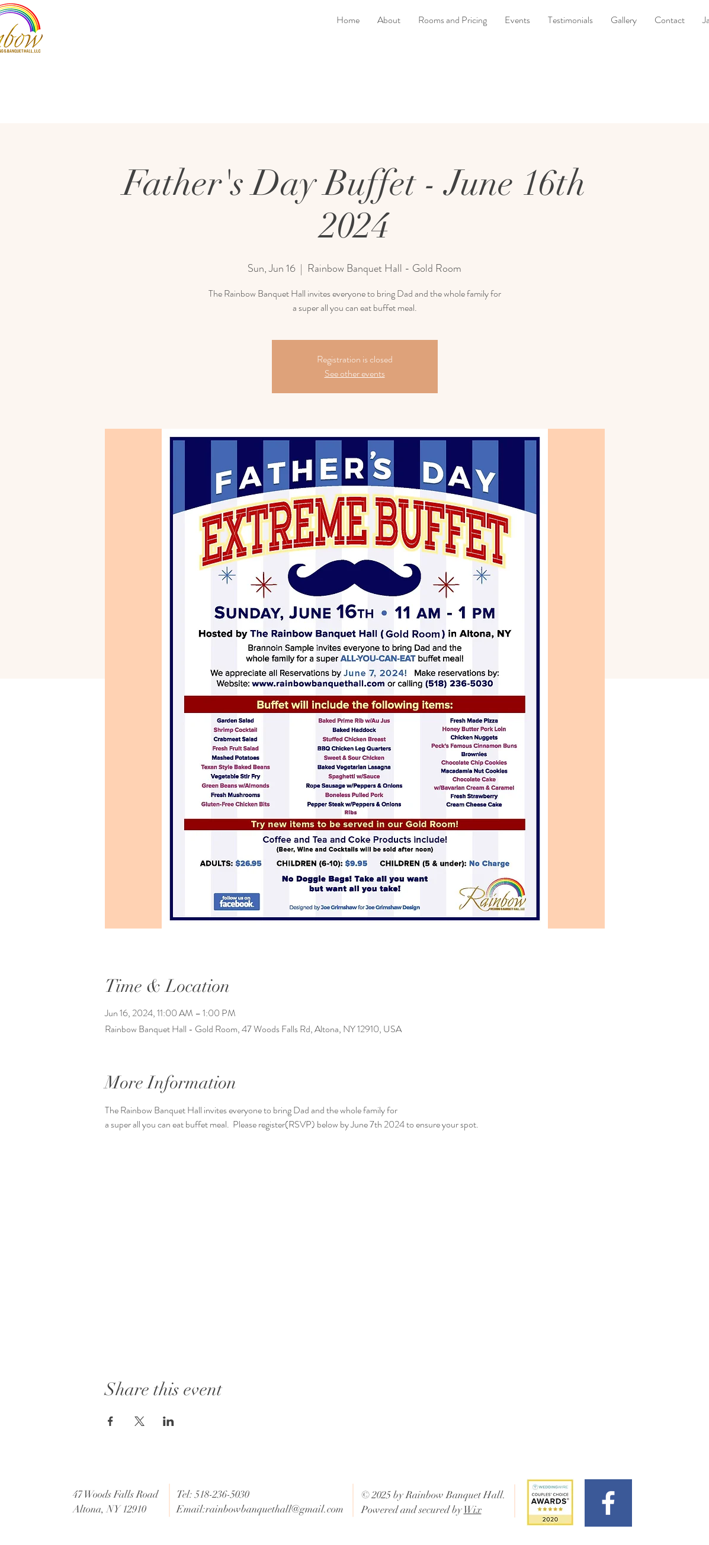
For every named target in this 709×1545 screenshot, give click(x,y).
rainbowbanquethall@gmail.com (275, 1509)
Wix (473, 1510)
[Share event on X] (139, 1421)
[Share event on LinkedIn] (168, 1421)
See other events (355, 373)
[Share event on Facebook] (110, 1421)
